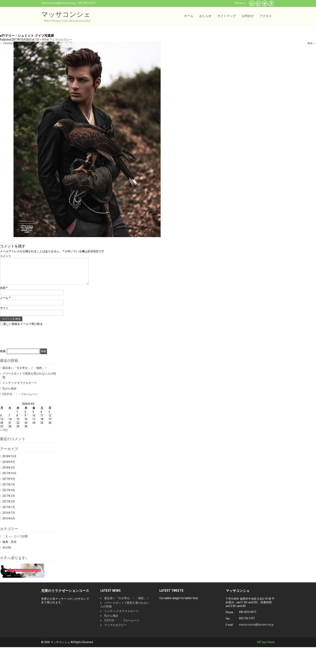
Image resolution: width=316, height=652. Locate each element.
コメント (5, 255)
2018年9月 (8, 466)
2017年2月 (8, 506)
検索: (3, 356)
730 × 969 (40, 39)
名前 (4, 292)
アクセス (266, 16)
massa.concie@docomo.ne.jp (58, 3)
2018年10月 (9, 461)
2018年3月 (8, 472)
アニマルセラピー (60, 39)
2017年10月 (9, 478)
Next (312, 43)
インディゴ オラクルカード (19, 387)
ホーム (188, 16)
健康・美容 (9, 546)
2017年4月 (8, 495)
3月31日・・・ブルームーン (20, 399)
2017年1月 (8, 512)
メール (5, 302)
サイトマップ (226, 16)
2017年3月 (8, 500)
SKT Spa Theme (266, 647)
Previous (7, 43)
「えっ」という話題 (15, 541)
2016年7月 (8, 517)
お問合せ (248, 16)
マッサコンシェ (65, 14)
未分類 (6, 552)
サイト (4, 312)
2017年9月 (8, 483)
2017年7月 (8, 489)
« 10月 (4, 434)
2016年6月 (8, 523)
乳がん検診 (9, 393)
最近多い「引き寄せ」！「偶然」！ (25, 372)
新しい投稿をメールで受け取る (23, 328)
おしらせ (205, 16)
